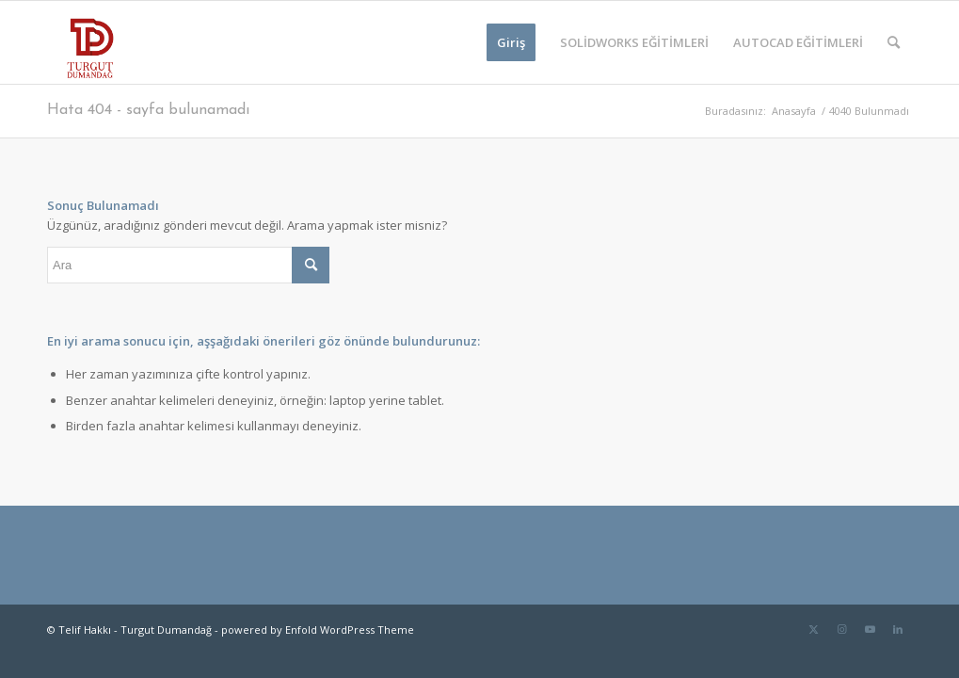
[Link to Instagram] (841, 629)
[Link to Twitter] (813, 629)
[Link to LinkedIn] (898, 629)
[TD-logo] (88, 42)
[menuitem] (511, 42)
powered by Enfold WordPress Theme (317, 629)
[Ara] (893, 42)
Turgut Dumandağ (166, 629)
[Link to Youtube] (869, 629)
